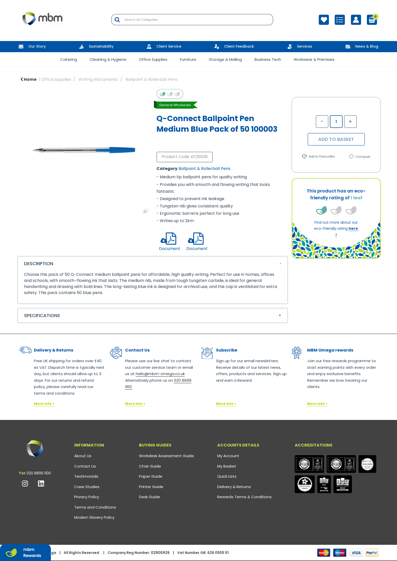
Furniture (188, 59)
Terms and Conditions (95, 507)
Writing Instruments (98, 79)
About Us (82, 455)
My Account (228, 455)
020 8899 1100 (39, 473)
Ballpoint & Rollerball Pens (151, 79)
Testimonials (86, 476)
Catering (68, 59)
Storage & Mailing (225, 59)
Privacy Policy (86, 496)
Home (28, 79)
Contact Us (85, 466)
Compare (359, 156)
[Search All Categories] (192, 19)
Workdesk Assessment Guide (166, 455)
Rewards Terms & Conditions (244, 496)
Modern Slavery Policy (94, 517)
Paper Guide (150, 476)
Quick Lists (226, 476)
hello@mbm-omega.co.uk (160, 373)
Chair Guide (150, 466)
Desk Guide (149, 496)
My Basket (226, 466)
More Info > (44, 403)
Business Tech (267, 59)
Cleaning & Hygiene (108, 59)
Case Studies (87, 486)
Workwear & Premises (314, 59)
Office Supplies (153, 59)
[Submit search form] (117, 19)
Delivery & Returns (234, 486)
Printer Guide (151, 486)
